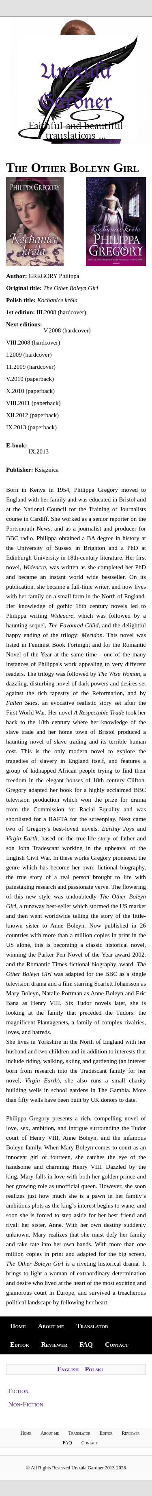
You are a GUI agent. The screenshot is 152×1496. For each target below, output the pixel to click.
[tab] (76, 1391)
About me (51, 1326)
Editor (19, 1344)
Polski (94, 1369)
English (68, 1369)
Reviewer (54, 1344)
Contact (116, 1344)
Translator (92, 1326)
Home (18, 1326)
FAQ (86, 1344)
